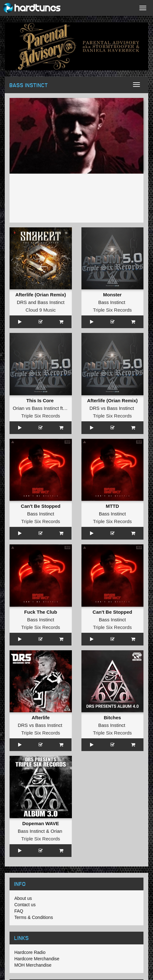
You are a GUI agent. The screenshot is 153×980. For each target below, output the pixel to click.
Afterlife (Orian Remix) (40, 294)
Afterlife (40, 717)
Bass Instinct (51, 302)
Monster (112, 294)
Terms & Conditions (33, 917)
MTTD (112, 506)
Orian (18, 408)
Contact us (25, 904)
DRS (22, 302)
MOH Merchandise (33, 965)
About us (23, 898)
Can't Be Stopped (40, 506)
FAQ (18, 911)
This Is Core (40, 400)
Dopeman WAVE (40, 823)
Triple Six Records (112, 310)
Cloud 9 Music (40, 310)
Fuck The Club (40, 612)
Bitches (112, 717)
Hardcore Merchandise (36, 958)
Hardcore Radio (29, 952)
